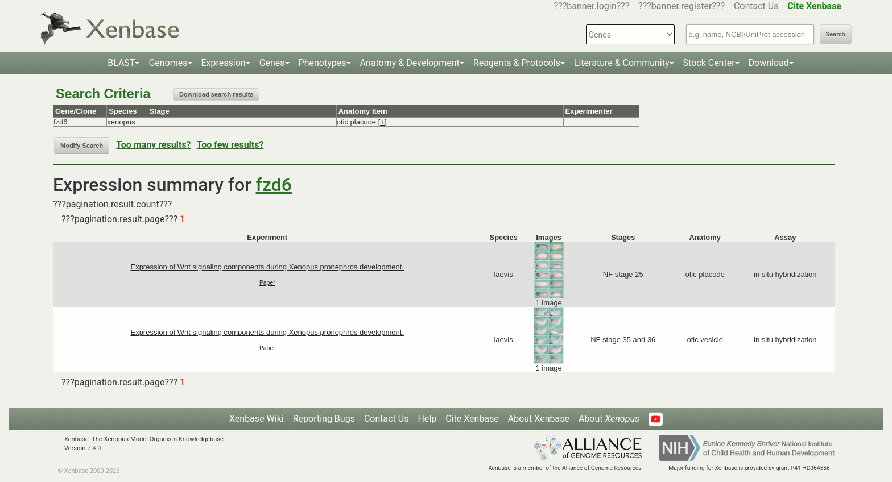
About (609, 418)
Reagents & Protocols (516, 62)
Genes (272, 62)
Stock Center (709, 62)
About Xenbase (538, 418)
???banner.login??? (592, 6)
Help (427, 418)
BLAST (121, 62)
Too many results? (153, 144)
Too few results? (230, 144)
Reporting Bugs (324, 418)
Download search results (216, 94)
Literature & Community (622, 62)
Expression (223, 62)
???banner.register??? (681, 6)
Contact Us (756, 6)
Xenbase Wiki (256, 418)
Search (835, 34)
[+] (382, 122)
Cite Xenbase (472, 418)
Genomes (167, 62)
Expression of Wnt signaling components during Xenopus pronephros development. (267, 267)
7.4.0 (94, 448)
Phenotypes (322, 62)
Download (769, 62)
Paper (267, 283)
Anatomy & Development (410, 62)
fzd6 (274, 185)
